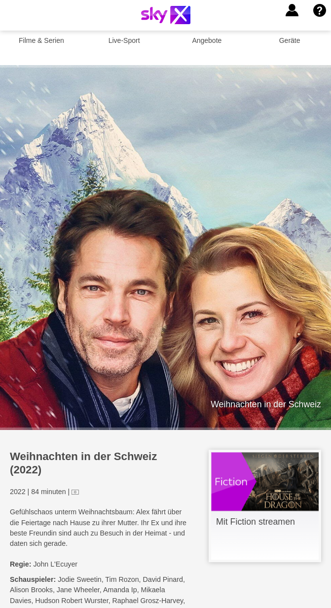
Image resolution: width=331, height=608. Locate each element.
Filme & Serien (41, 40)
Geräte (289, 40)
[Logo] (165, 15)
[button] (292, 10)
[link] (265, 506)
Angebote (206, 40)
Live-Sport (124, 40)
